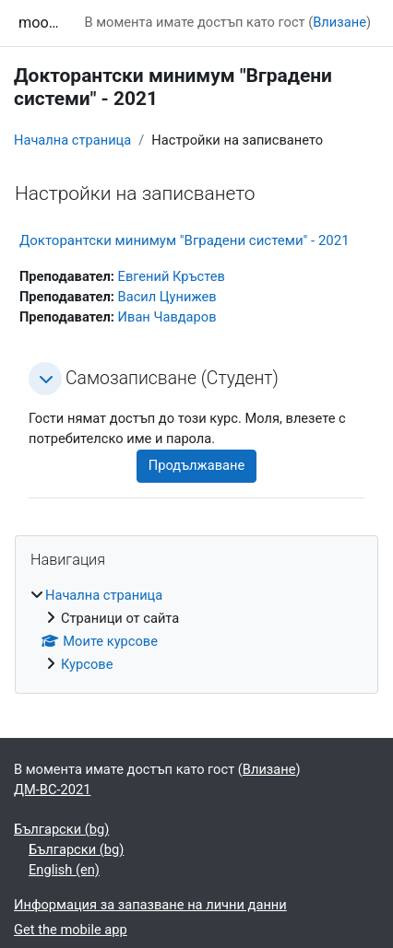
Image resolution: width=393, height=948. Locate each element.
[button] (45, 378)
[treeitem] (196, 630)
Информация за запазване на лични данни (150, 904)
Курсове (87, 664)
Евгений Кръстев (171, 276)
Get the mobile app (70, 929)
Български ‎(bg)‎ (61, 829)
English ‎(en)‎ (64, 869)
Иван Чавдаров (167, 317)
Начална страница (72, 140)
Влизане (339, 22)
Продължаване (196, 465)
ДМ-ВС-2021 (52, 789)
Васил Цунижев (167, 296)
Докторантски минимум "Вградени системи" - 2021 (184, 240)
